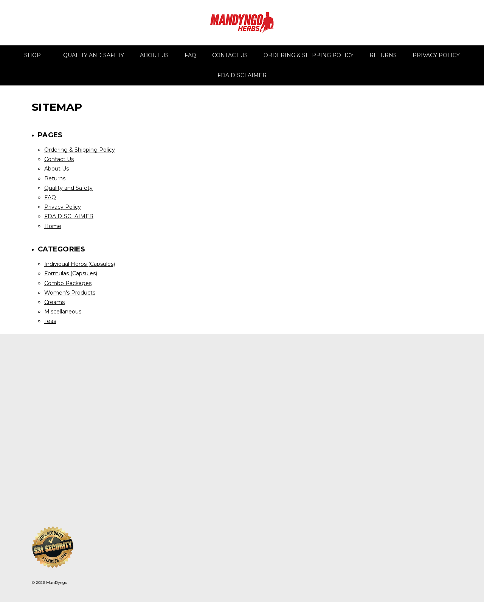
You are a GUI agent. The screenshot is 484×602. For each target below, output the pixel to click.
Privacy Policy (436, 55)
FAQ (190, 55)
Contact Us (230, 55)
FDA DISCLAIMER (242, 75)
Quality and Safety (93, 55)
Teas (50, 321)
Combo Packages (68, 283)
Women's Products (69, 292)
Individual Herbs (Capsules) (79, 264)
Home (52, 226)
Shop (35, 55)
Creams (54, 302)
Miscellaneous (62, 311)
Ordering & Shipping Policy (309, 55)
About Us (154, 55)
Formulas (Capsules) (70, 273)
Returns (383, 55)
